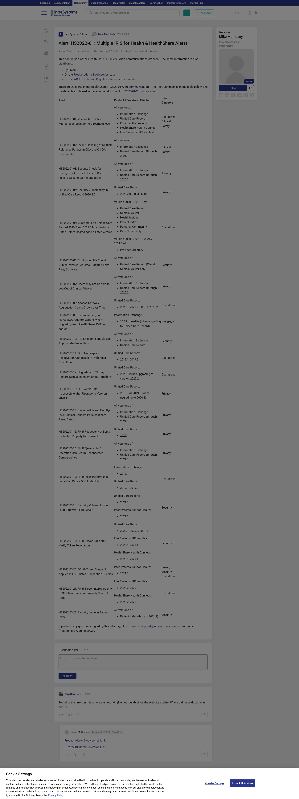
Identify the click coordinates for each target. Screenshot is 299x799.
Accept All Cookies (242, 786)
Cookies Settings (214, 786)
